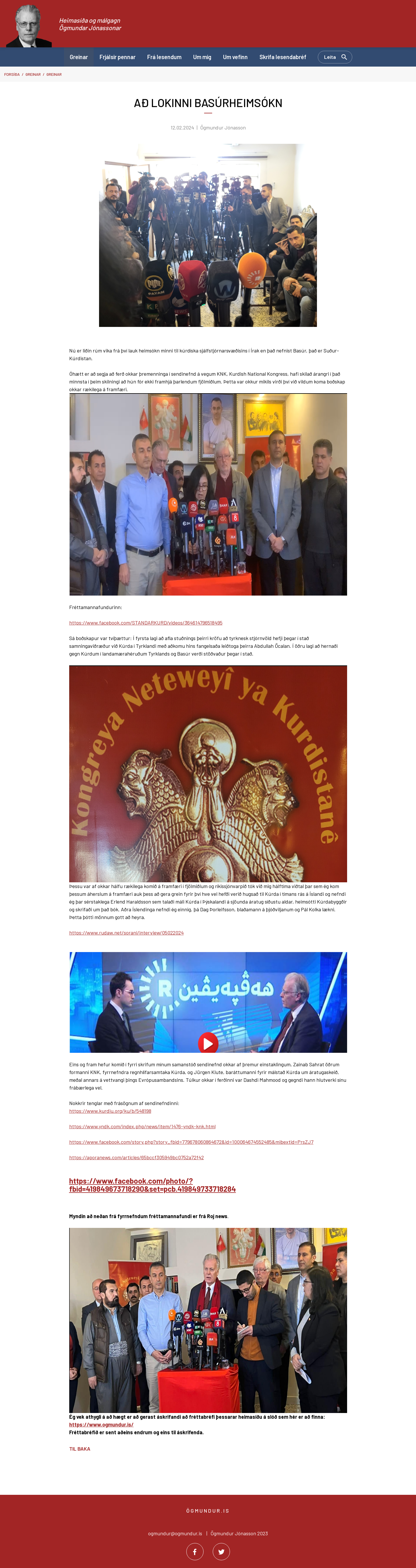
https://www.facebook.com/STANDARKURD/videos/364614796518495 (145, 622)
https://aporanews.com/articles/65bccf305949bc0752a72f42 (136, 1157)
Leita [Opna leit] (330, 57)
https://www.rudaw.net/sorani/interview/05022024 (126, 932)
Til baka (79, 1448)
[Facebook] (195, 1551)
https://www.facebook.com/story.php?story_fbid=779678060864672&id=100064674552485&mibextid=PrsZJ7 (191, 1142)
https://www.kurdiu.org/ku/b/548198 (110, 1111)
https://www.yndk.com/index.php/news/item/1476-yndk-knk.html (142, 1126)
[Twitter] (221, 1551)
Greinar (33, 74)
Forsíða (12, 74)
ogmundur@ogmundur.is (175, 1533)
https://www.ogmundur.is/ (101, 1424)
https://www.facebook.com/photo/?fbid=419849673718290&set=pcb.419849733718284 (152, 1184)
